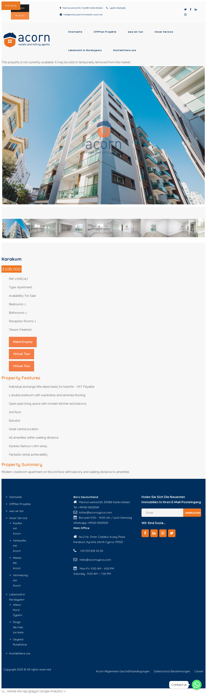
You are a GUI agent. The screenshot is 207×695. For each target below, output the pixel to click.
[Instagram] (163, 532)
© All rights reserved (37, 668)
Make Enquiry (23, 341)
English (21, 8)
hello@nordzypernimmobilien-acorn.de (82, 14)
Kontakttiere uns (124, 50)
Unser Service (164, 32)
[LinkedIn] (154, 532)
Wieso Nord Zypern (17, 609)
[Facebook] (145, 532)
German (21, 16)
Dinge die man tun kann (18, 626)
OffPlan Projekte (105, 32)
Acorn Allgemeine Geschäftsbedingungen (122, 670)
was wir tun (135, 32)
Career (198, 670)
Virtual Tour (21, 353)
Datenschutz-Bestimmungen (172, 670)
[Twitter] (171, 532)
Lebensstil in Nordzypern (85, 50)
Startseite (75, 32)
